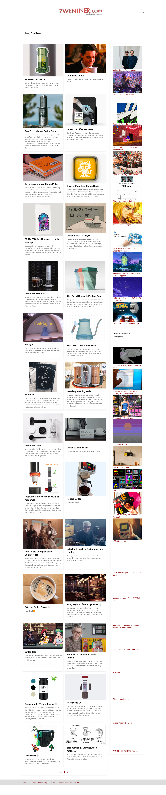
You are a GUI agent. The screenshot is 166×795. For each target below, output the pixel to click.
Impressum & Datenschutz (68, 783)
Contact (32, 783)
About (23, 783)
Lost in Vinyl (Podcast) (47, 783)
